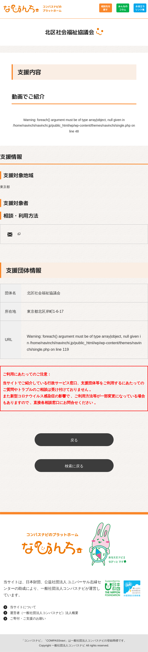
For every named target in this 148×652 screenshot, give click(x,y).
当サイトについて (23, 607)
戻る (74, 440)
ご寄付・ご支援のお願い (28, 618)
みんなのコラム (122, 8)
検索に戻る (74, 466)
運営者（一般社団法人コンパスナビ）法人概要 (44, 613)
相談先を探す (105, 8)
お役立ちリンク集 (140, 8)
